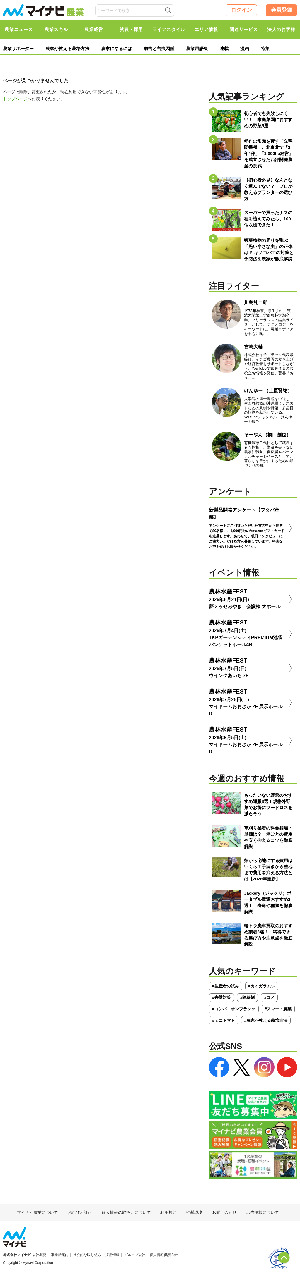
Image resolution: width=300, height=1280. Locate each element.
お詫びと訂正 (79, 1212)
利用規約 (168, 1212)
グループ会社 (134, 1255)
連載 (224, 48)
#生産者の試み (225, 986)
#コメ (269, 997)
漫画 (244, 48)
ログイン (241, 10)
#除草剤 (247, 997)
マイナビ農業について (37, 1212)
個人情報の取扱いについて (126, 1212)
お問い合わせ (224, 1212)
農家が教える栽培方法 (67, 48)
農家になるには (116, 48)
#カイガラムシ (261, 986)
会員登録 (281, 10)
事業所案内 (60, 1255)
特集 (265, 48)
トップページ (15, 99)
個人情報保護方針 (164, 1255)
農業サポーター (18, 48)
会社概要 (39, 1255)
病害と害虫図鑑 (159, 48)
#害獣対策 (221, 997)
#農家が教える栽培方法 (266, 1020)
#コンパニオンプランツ (233, 1009)
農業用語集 (197, 48)
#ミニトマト (223, 1020)
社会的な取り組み (87, 1255)
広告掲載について (262, 1212)
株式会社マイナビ (17, 1255)
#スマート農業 (278, 1009)
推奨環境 (194, 1212)
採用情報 (112, 1255)
